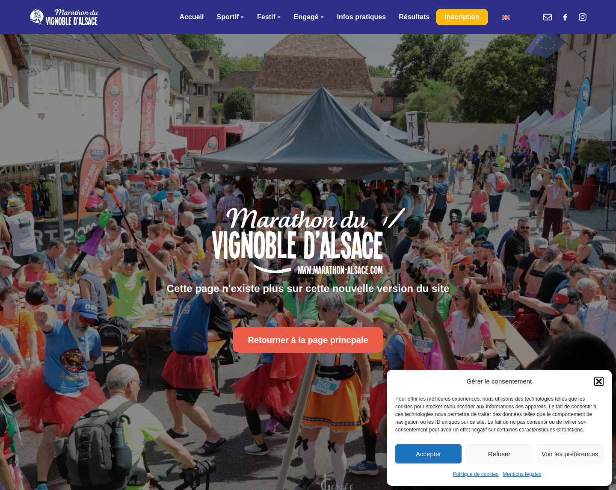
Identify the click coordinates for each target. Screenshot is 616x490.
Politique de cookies (476, 474)
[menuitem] (506, 17)
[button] (599, 381)
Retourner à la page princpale (308, 340)
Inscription (462, 17)
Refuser (499, 454)
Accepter (428, 454)
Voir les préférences (570, 454)
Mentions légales (522, 474)
